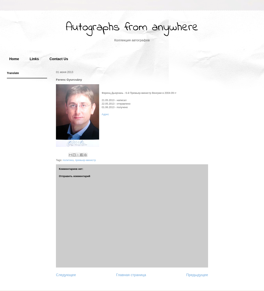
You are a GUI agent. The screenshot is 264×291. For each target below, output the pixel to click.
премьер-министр (85, 160)
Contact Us (58, 59)
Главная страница (131, 275)
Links (34, 59)
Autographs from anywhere (132, 27)
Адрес (105, 114)
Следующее (66, 275)
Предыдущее (197, 275)
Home (14, 59)
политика (68, 160)
